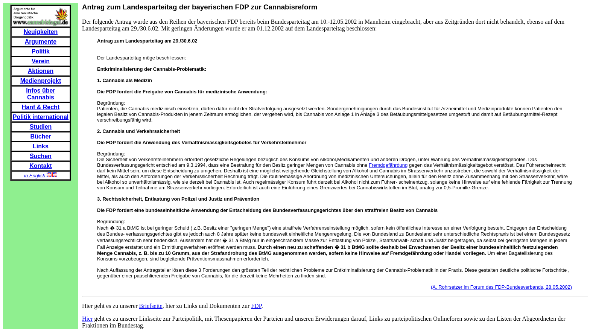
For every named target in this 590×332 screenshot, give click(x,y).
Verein (41, 61)
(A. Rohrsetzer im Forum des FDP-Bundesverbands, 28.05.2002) (501, 287)
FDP (256, 306)
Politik (41, 51)
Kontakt (40, 166)
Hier (87, 318)
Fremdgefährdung (388, 165)
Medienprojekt (40, 81)
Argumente (40, 41)
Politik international (40, 117)
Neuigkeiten (41, 32)
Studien (41, 126)
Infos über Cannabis (40, 94)
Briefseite (151, 306)
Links (41, 146)
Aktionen (40, 71)
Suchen (41, 156)
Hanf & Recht (40, 107)
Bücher (40, 136)
